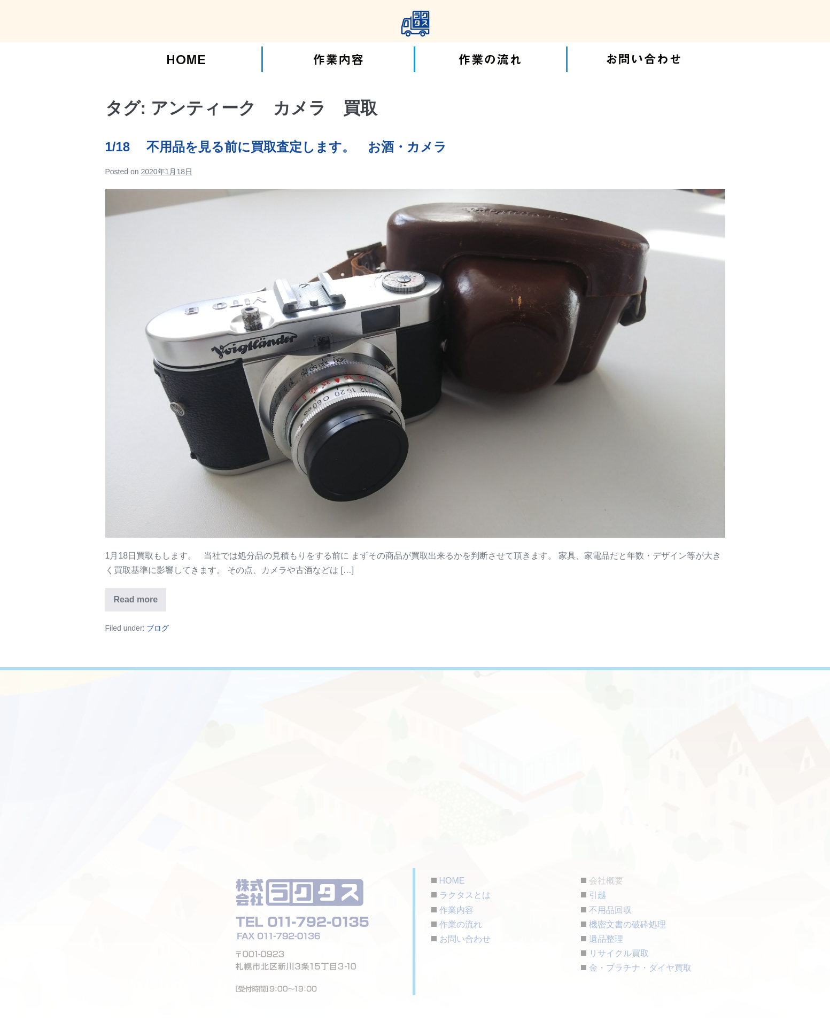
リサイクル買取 (619, 953)
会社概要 (606, 880)
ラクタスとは (465, 895)
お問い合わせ (465, 938)
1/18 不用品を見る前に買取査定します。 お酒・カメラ (276, 147)
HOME (452, 880)
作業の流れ (460, 924)
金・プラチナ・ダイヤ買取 (640, 967)
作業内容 (456, 910)
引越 (597, 895)
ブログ (157, 628)
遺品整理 (606, 938)
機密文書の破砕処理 (627, 924)
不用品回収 (610, 910)
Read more (140, 596)
